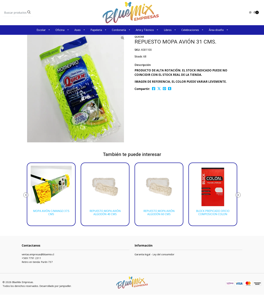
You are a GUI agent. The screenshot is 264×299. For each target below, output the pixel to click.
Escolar (41, 34)
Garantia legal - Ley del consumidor (154, 258)
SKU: (137, 54)
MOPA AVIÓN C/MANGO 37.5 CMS (51, 217)
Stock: (139, 61)
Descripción (143, 69)
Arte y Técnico (145, 34)
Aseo (77, 34)
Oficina (59, 34)
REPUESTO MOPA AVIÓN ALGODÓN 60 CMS (159, 217)
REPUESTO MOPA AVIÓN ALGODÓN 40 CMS (105, 217)
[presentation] (27, 199)
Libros (168, 34)
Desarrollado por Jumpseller (55, 290)
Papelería (96, 34)
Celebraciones (190, 34)
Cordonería (119, 34)
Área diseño (216, 34)
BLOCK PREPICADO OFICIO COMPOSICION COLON (212, 217)
